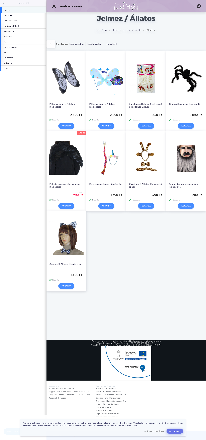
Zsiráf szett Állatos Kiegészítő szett (145, 185)
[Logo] (126, 6)
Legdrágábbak (94, 44)
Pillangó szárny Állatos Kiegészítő (62, 105)
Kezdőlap (101, 30)
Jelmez (117, 30)
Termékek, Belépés (67, 6)
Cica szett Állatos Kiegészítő (65, 264)
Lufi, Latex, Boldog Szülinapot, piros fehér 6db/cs (146, 105)
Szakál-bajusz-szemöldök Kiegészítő (183, 185)
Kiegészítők (23, 3)
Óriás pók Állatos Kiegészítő (184, 104)
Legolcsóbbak (76, 44)
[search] (199, 7)
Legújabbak (111, 44)
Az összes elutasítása (154, 431)
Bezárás (174, 431)
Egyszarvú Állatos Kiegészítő (105, 184)
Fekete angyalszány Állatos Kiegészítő (64, 185)
